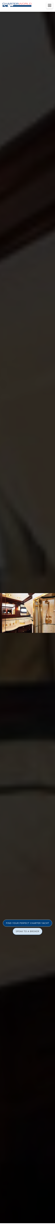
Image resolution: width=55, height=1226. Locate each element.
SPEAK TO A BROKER (27, 931)
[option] (27, 613)
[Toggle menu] (49, 5)
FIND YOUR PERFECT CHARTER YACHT (27, 922)
